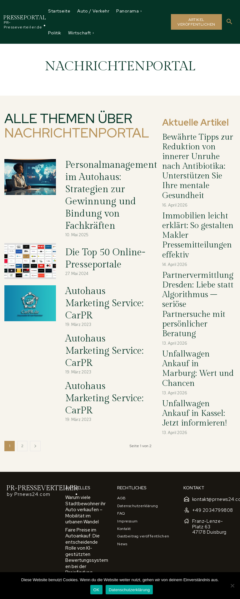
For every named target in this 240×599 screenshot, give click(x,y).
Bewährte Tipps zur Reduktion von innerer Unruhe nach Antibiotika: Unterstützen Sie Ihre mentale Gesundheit (198, 146)
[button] (229, 21)
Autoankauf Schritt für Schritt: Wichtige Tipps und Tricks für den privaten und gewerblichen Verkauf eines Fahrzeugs (85, 534)
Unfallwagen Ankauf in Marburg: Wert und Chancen (197, 244)
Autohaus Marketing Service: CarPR (103, 286)
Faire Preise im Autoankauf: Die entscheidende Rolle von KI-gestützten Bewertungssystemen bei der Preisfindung (85, 502)
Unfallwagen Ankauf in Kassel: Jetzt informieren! (192, 268)
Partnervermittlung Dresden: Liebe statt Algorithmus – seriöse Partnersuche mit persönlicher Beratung (197, 214)
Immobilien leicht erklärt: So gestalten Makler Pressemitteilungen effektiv (196, 181)
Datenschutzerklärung (129, 589)
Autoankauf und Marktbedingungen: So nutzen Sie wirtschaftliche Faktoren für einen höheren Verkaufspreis (85, 566)
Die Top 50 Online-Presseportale (99, 243)
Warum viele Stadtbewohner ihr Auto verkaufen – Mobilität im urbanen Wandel (86, 475)
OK (96, 589)
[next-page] (35, 416)
